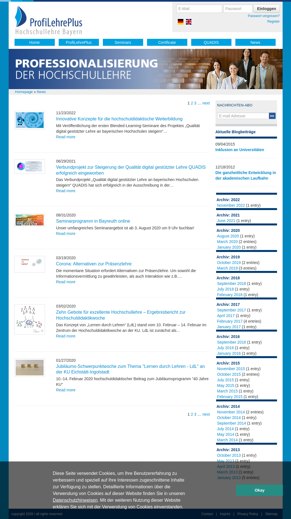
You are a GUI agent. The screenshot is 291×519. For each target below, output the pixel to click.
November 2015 (231, 368)
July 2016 (225, 348)
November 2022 (231, 205)
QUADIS (211, 42)
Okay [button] (259, 490)
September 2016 (231, 342)
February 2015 (230, 396)
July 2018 (225, 289)
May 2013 (225, 461)
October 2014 (229, 417)
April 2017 (226, 315)
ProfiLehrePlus (79, 42)
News (255, 42)
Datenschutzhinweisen (75, 500)
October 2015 (229, 374)
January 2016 (229, 353)
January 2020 (229, 247)
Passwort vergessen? (264, 16)
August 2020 (228, 236)
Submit (272, 116)
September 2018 (231, 283)
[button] (185, 507)
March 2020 (227, 241)
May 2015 (225, 385)
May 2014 (225, 434)
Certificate (167, 42)
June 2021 (226, 220)
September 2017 (231, 310)
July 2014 (225, 429)
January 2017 (229, 327)
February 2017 (230, 321)
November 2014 (231, 412)
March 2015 (227, 391)
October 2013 (229, 455)
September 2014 (231, 423)
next (206, 103)
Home (34, 42)
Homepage (24, 92)
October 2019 (229, 262)
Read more (65, 137)
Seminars (123, 42)
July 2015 (225, 380)
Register (273, 21)
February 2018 (230, 294)
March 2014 (227, 440)
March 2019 (227, 268)
